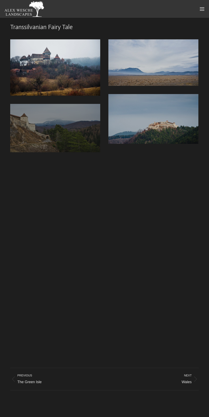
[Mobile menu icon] (202, 9)
